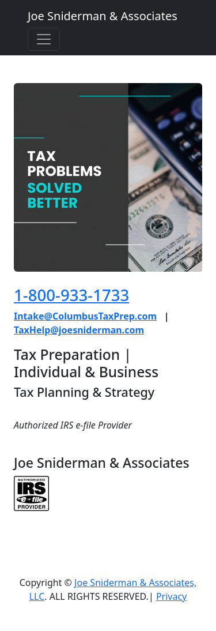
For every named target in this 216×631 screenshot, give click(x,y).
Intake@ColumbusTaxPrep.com (85, 316)
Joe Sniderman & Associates (102, 16)
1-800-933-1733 (71, 295)
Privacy (171, 596)
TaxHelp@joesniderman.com (79, 330)
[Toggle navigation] (44, 39)
